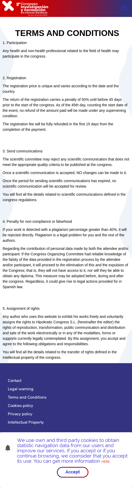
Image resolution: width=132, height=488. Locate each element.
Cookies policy (20, 405)
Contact (14, 380)
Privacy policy (20, 414)
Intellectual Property (26, 422)
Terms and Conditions (27, 397)
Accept (72, 472)
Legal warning (20, 389)
